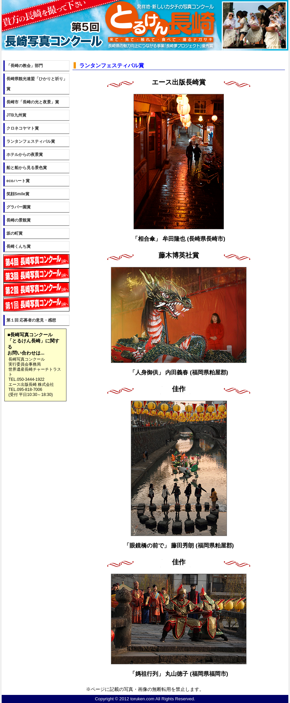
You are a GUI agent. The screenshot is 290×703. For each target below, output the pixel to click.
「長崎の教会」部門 (24, 65)
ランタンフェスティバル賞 (30, 141)
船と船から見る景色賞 (26, 167)
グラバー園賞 (18, 207)
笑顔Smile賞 (17, 194)
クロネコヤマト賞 (22, 128)
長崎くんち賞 (18, 246)
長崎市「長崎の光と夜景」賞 (32, 102)
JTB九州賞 (16, 115)
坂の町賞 (14, 233)
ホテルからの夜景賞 (24, 154)
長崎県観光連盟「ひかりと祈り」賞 (36, 83)
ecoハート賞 (18, 180)
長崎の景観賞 (18, 220)
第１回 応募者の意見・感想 (31, 320)
